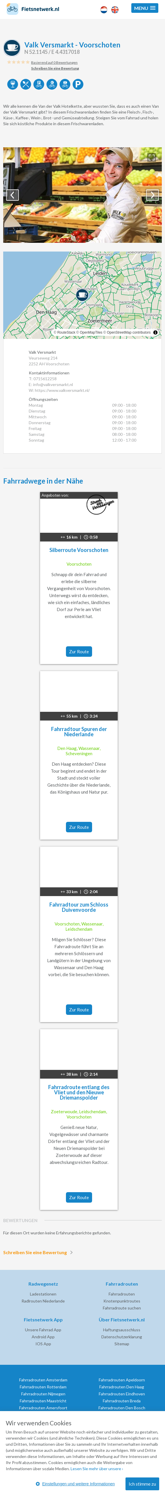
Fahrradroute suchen (122, 1307)
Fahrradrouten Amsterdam (43, 1379)
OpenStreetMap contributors (129, 332)
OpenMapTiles (91, 332)
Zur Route (79, 651)
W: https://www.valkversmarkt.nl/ (59, 390)
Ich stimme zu (142, 1483)
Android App (43, 1336)
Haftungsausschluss (121, 1329)
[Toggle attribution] (155, 332)
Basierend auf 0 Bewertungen (54, 62)
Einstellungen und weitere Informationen (75, 1484)
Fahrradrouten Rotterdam (43, 1386)
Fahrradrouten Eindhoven (122, 1393)
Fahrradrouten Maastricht (43, 1400)
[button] (144, 8)
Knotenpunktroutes (121, 1300)
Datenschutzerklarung (121, 1336)
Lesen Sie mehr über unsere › (97, 1468)
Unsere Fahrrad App (43, 1329)
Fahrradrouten (122, 1293)
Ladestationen (43, 1293)
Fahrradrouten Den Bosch (121, 1407)
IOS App (43, 1343)
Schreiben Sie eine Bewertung (39, 1252)
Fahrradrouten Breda (122, 1400)
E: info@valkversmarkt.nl (51, 384)
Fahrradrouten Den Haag (121, 1386)
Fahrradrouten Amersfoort (43, 1407)
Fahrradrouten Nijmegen (43, 1393)
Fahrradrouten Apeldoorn (122, 1379)
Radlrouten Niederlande (43, 1300)
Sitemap (121, 1343)
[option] (82, 195)
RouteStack (66, 332)
